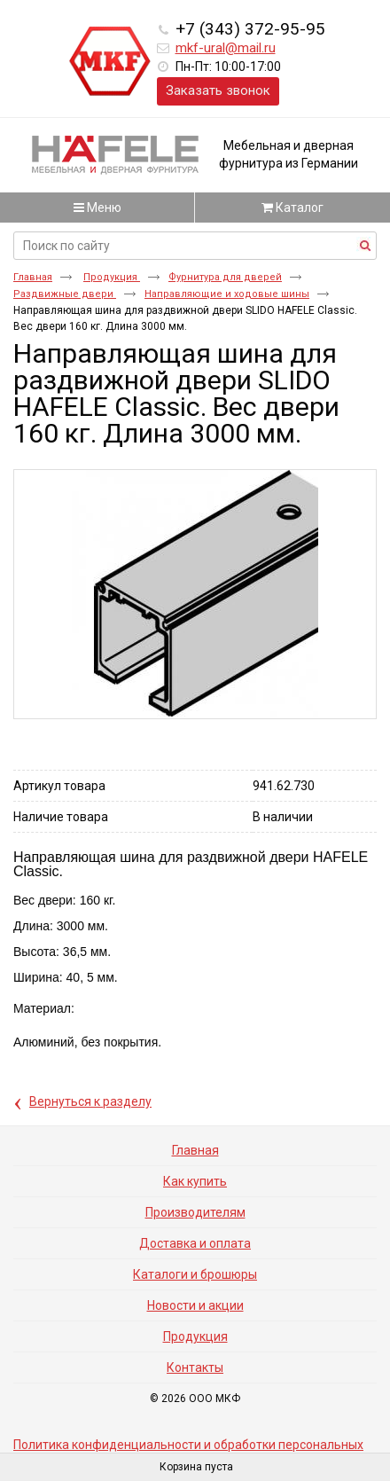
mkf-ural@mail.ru (226, 48)
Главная (32, 277)
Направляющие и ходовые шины (226, 294)
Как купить (195, 1181)
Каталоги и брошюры (195, 1274)
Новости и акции (195, 1305)
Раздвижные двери (64, 294)
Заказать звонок (218, 90)
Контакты (195, 1367)
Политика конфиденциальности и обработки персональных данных (188, 1451)
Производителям (195, 1212)
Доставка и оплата (195, 1243)
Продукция (111, 277)
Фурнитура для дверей (225, 277)
